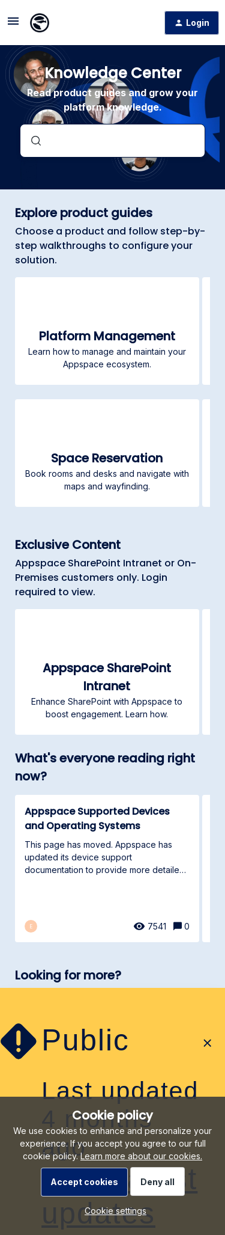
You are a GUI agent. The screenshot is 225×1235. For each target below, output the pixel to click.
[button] (112, 1211)
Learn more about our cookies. (141, 1156)
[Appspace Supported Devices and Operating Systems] (107, 868)
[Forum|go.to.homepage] (39, 22)
